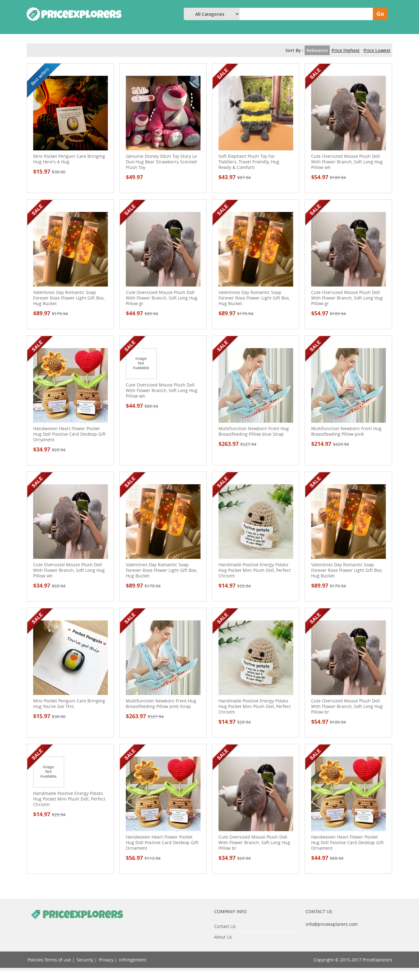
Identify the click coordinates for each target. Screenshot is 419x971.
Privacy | (108, 960)
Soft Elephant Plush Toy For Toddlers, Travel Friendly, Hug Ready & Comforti (248, 161)
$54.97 (328, 177)
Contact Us (225, 926)
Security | (87, 960)
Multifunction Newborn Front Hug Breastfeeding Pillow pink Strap (161, 703)
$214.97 (330, 444)
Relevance (317, 50)
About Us (223, 937)
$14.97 (234, 585)
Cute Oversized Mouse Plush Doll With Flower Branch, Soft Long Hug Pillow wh (347, 161)
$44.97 (142, 313)
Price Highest (346, 50)
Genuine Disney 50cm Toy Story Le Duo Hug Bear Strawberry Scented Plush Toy (161, 161)
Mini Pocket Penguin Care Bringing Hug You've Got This (69, 703)
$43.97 (234, 177)
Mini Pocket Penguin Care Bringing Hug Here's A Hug (69, 159)
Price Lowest (377, 50)
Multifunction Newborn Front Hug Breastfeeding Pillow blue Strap (253, 431)
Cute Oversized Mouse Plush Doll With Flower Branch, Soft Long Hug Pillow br (347, 706)
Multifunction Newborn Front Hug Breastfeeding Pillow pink (346, 431)
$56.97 (143, 858)
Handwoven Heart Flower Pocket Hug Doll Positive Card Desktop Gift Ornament (69, 434)
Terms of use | (59, 960)
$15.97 (49, 171)
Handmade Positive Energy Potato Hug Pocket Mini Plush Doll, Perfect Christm (254, 570)
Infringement (132, 960)
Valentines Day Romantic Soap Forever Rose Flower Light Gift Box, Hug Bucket (68, 298)
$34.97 (49, 449)
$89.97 (50, 313)
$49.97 (134, 177)
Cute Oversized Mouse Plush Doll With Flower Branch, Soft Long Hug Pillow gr (161, 298)
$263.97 (237, 444)
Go (380, 14)
